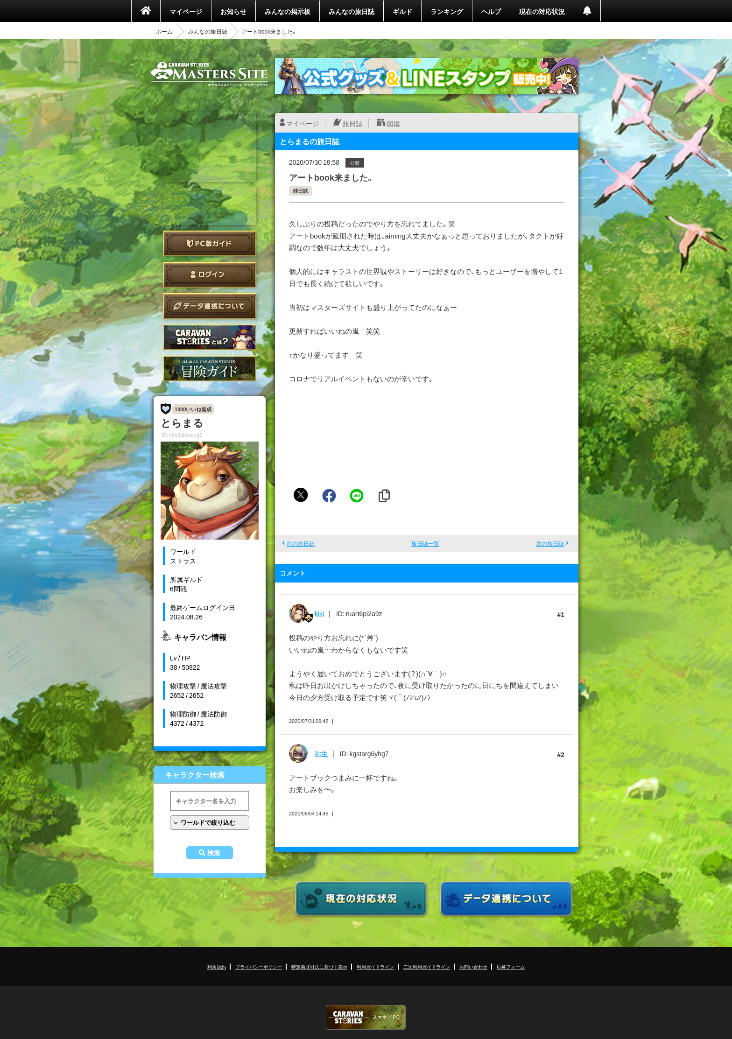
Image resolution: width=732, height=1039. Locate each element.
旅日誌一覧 (425, 543)
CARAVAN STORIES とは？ (209, 337)
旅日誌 (352, 123)
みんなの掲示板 (287, 11)
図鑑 (393, 123)
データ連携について (209, 306)
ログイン (209, 275)
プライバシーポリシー (258, 966)
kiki (319, 613)
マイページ (185, 11)
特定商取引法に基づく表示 (319, 966)
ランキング (446, 11)
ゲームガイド (209, 368)
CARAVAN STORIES (366, 1017)
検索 (213, 852)
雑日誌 (300, 191)
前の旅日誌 (301, 543)
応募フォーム (511, 966)
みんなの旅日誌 (351, 11)
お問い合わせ (473, 966)
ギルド (402, 11)
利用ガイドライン (375, 966)
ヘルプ (491, 11)
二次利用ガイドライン (426, 966)
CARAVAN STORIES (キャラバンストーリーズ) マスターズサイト (209, 74)
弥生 (321, 753)
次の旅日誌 (550, 543)
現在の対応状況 (542, 11)
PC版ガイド (209, 243)
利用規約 (216, 966)
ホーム (164, 31)
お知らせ (233, 11)
